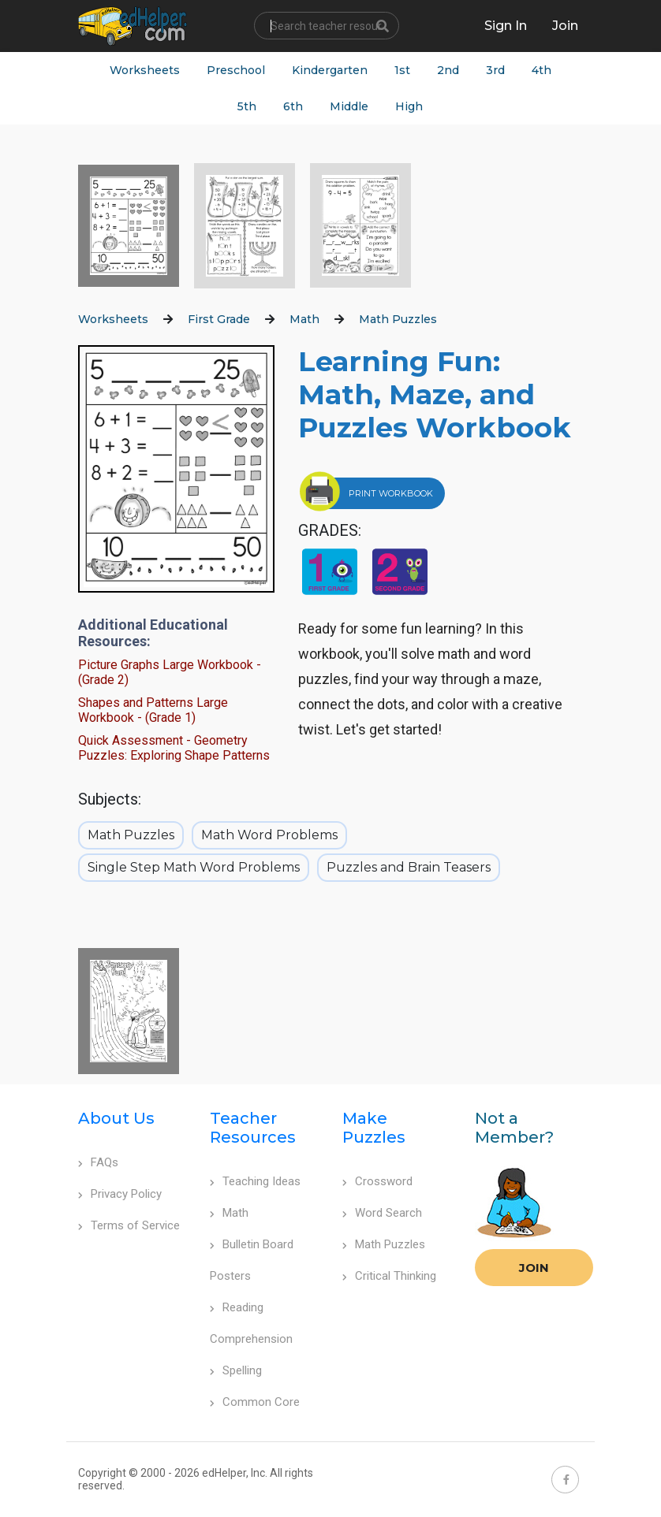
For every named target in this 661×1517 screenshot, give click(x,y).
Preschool (236, 70)
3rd (495, 70)
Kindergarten (330, 70)
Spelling (236, 1370)
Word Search (382, 1213)
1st (402, 70)
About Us (116, 1118)
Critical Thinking (389, 1276)
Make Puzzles (373, 1128)
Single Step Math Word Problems (194, 867)
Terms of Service (129, 1225)
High (409, 106)
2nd (448, 70)
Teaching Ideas (255, 1181)
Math (304, 319)
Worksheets (145, 70)
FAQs (98, 1162)
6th (293, 106)
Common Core (255, 1402)
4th (541, 70)
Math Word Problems (269, 834)
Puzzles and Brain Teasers (409, 867)
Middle (349, 106)
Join (534, 1267)
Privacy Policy (120, 1194)
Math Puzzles (398, 319)
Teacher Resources (253, 1128)
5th (246, 106)
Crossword (377, 1181)
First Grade (219, 319)
